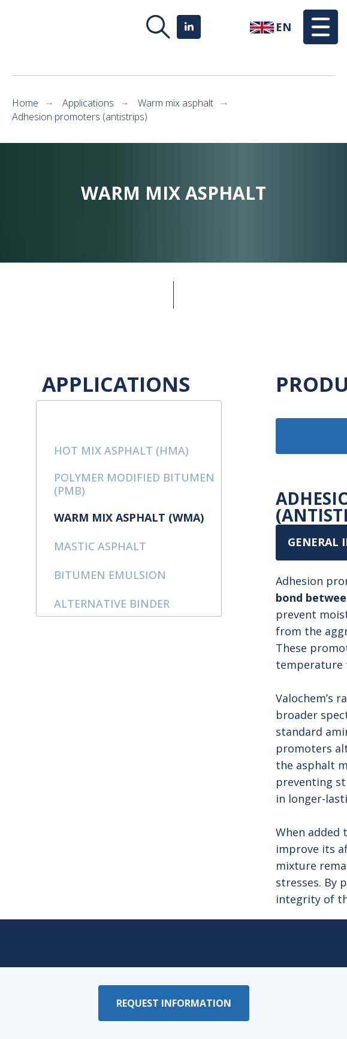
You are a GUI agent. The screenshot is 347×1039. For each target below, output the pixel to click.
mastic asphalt (100, 546)
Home (25, 103)
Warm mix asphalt (175, 103)
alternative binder (112, 603)
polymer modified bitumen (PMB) (134, 484)
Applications (88, 103)
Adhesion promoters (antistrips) (79, 117)
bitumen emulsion (110, 575)
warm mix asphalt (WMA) (129, 517)
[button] (320, 27)
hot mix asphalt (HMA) (121, 450)
